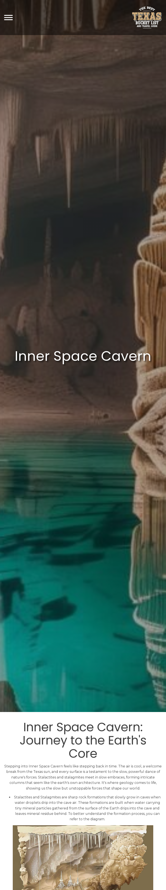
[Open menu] (8, 17)
